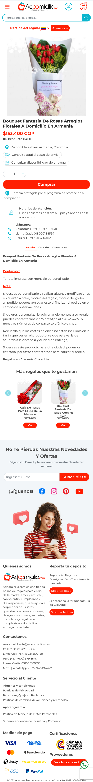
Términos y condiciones (19, 687)
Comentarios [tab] (65, 248)
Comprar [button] (46, 184)
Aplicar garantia (14, 708)
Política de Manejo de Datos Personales (30, 715)
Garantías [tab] (42, 248)
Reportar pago (61, 592)
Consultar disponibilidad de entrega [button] (35, 162)
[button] (6, 174)
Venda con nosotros (69, 764)
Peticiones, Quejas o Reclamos (23, 697)
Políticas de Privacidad (18, 692)
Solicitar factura (62, 614)
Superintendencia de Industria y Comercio (32, 722)
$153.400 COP (19, 133)
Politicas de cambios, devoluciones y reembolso (35, 701)
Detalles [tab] (24, 248)
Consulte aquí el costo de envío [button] (32, 155)
